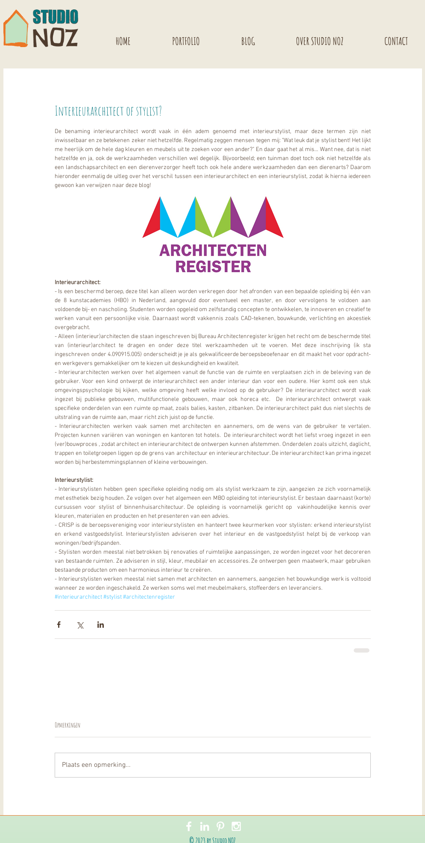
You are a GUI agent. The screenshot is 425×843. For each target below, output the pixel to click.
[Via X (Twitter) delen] (80, 624)
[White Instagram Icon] (236, 826)
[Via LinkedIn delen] (101, 624)
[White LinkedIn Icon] (204, 826)
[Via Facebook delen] (59, 624)
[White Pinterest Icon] (220, 826)
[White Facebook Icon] (188, 826)
